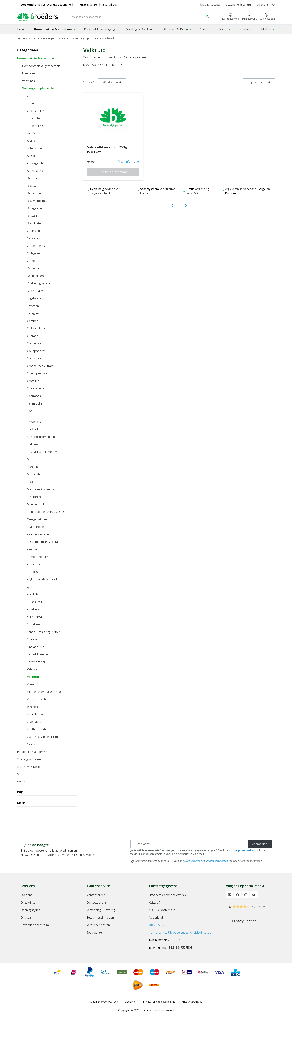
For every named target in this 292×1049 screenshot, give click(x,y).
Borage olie (34, 208)
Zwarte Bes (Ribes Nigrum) (44, 736)
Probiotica (33, 564)
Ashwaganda (35, 163)
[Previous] (172, 204)
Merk (47, 813)
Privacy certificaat (192, 1033)
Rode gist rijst (36, 125)
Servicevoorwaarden (217, 892)
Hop (30, 410)
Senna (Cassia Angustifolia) (44, 631)
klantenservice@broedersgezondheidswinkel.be (180, 964)
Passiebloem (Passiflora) (42, 541)
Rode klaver (34, 601)
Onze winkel (28, 934)
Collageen (33, 253)
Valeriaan (33, 669)
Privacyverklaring (192, 892)
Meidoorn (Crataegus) (41, 489)
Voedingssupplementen (88, 38)
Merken (268, 29)
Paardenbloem (36, 526)
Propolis (32, 571)
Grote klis (33, 380)
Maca (30, 458)
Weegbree (33, 706)
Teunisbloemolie (37, 654)
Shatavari (33, 639)
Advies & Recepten (210, 4)
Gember (32, 320)
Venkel (31, 683)
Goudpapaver (36, 350)
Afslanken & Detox (177, 29)
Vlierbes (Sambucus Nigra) (44, 691)
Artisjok (31, 155)
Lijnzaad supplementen (42, 451)
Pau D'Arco (34, 549)
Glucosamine (35, 110)
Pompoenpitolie (37, 556)
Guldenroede (35, 388)
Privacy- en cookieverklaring (159, 1033)
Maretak (32, 466)
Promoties (245, 29)
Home (21, 29)
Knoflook (33, 428)
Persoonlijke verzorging (101, 29)
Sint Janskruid (35, 646)
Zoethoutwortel (37, 729)
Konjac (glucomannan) (41, 436)
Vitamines (28, 80)
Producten (34, 38)
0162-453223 (157, 957)
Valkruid (33, 676)
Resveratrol (34, 117)
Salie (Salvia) (34, 616)
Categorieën (47, 49)
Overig (225, 29)
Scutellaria (33, 624)
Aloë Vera (33, 132)
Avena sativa (35, 170)
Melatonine (34, 496)
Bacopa (32, 178)
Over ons (263, 4)
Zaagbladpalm (36, 713)
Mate (30, 481)
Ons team (26, 949)
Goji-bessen (35, 343)
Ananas (31, 140)
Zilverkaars (34, 721)
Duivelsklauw (35, 290)
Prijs (47, 791)
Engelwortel (34, 298)
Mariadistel (34, 474)
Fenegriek (33, 313)
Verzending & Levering (100, 942)
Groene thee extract (40, 365)
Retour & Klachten (98, 957)
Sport (205, 29)
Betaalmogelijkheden (100, 949)
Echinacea (33, 102)
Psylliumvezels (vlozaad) (42, 579)
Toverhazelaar (36, 661)
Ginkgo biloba (36, 328)
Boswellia (33, 215)
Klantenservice (95, 927)
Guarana (32, 335)
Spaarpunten (94, 964)
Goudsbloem (35, 358)
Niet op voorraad (113, 171)
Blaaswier (33, 185)
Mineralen (28, 73)
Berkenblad (34, 193)
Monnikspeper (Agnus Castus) (46, 511)
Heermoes (34, 395)
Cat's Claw (33, 238)
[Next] (186, 204)
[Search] (136, 17)
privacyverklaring (248, 882)
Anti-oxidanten (36, 148)
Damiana (33, 268)
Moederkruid (35, 504)
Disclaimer (131, 1033)
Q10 (29, 586)
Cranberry (33, 260)
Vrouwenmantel (37, 698)
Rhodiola (33, 594)
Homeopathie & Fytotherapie (41, 65)
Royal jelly (33, 609)
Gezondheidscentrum (239, 4)
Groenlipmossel (37, 373)
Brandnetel (34, 223)
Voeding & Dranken (141, 29)
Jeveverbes (34, 421)
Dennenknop (35, 275)
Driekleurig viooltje (39, 283)
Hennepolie (34, 403)
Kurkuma (33, 443)
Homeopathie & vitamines (55, 29)
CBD (30, 95)
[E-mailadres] (188, 876)
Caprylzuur (34, 230)
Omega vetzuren (37, 519)
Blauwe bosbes (37, 200)
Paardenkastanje (38, 534)
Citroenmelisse (36, 245)
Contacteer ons (96, 934)
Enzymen (33, 305)
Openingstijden (30, 942)
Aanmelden (259, 876)
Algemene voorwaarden (104, 1033)
